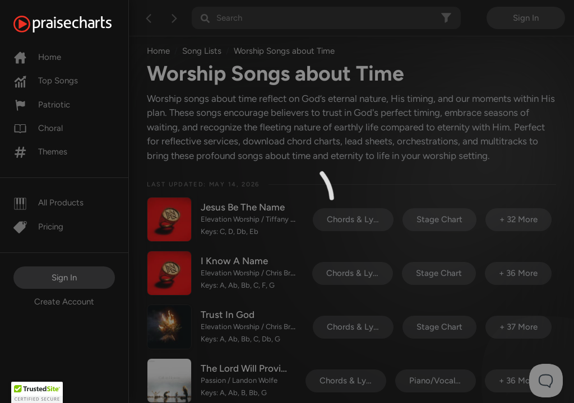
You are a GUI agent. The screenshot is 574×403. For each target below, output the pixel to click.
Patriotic (41, 105)
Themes (40, 152)
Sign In (64, 278)
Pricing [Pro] (38, 227)
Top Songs (45, 81)
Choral (38, 128)
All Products (48, 203)
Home (37, 57)
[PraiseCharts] (76, 24)
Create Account (64, 302)
